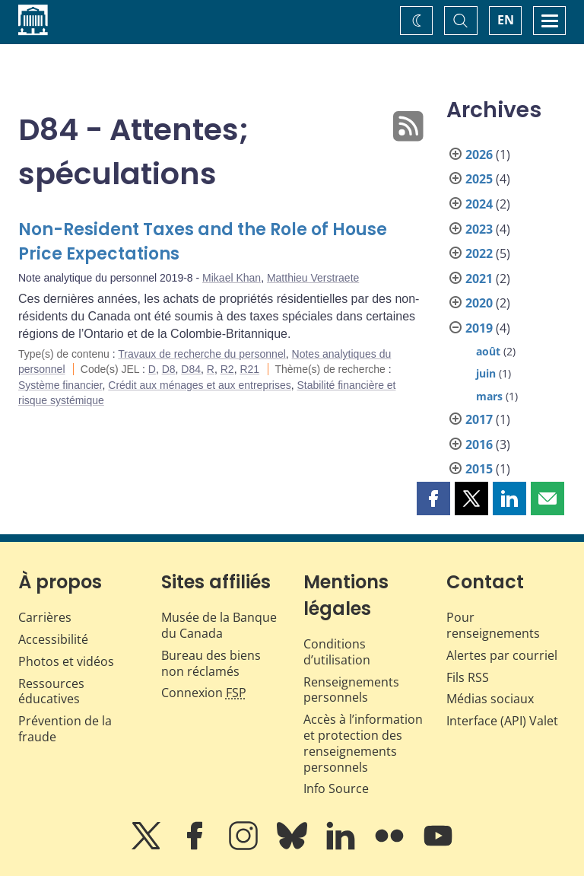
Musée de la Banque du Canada (219, 625)
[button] (433, 498)
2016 (479, 444)
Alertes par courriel (501, 655)
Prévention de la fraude (65, 728)
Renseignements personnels (351, 690)
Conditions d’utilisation (336, 651)
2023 (479, 229)
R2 (227, 369)
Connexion (203, 692)
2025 (479, 178)
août (488, 351)
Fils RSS (467, 677)
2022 (479, 253)
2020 (479, 303)
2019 (479, 328)
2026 (479, 154)
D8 (169, 369)
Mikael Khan (231, 278)
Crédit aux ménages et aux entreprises (199, 385)
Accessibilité (53, 639)
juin (486, 373)
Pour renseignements (493, 625)
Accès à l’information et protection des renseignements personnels (363, 743)
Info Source (336, 788)
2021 (479, 278)
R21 (249, 369)
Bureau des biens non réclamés (211, 663)
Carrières (44, 617)
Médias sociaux (490, 698)
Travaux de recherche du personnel (202, 354)
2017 (479, 419)
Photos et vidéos (66, 661)
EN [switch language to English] (505, 19)
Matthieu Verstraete (313, 278)
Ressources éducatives (51, 691)
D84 (191, 369)
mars (489, 396)
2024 (479, 204)
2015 (479, 468)
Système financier (60, 385)
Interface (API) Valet (502, 720)
